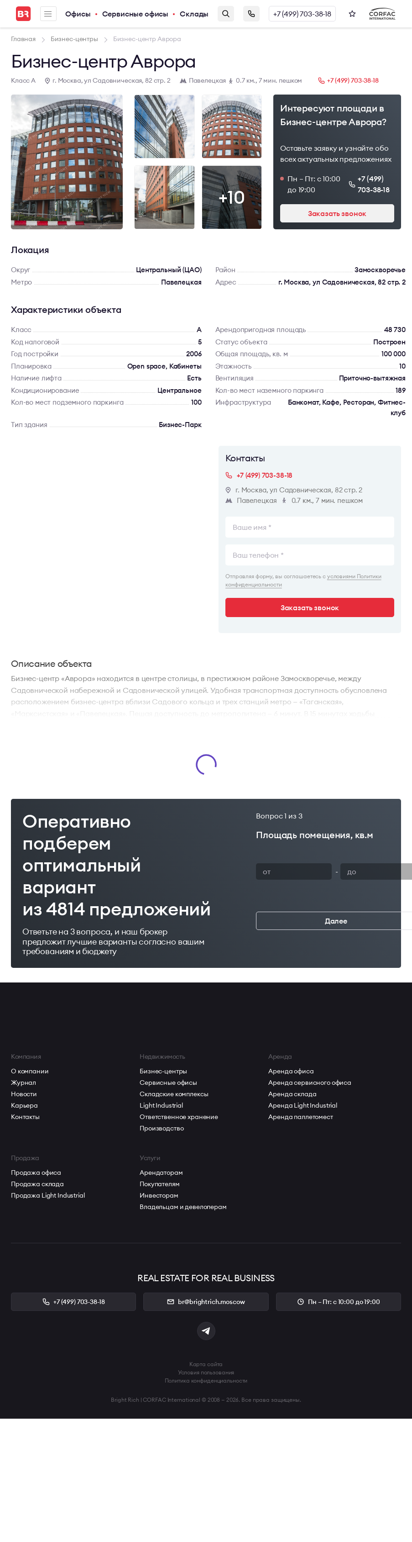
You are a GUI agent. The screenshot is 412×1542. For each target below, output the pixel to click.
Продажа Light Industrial (48, 1195)
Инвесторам (159, 1195)
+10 (232, 197)
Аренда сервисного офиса (309, 1082)
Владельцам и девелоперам (183, 1207)
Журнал (23, 1082)
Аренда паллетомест (300, 1117)
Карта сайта (206, 1364)
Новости (24, 1094)
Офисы (77, 13)
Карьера (24, 1105)
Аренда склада (292, 1094)
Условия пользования (206, 1372)
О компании (30, 1071)
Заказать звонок (251, 13)
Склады (194, 13)
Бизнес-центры (163, 1071)
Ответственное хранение (179, 1117)
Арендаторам (161, 1172)
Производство (161, 1128)
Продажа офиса (36, 1172)
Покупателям (159, 1184)
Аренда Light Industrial (302, 1105)
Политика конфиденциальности (206, 1380)
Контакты (25, 1117)
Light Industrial (161, 1105)
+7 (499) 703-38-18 (302, 13)
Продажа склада (37, 1184)
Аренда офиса (290, 1071)
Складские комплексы (174, 1094)
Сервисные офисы (135, 13)
